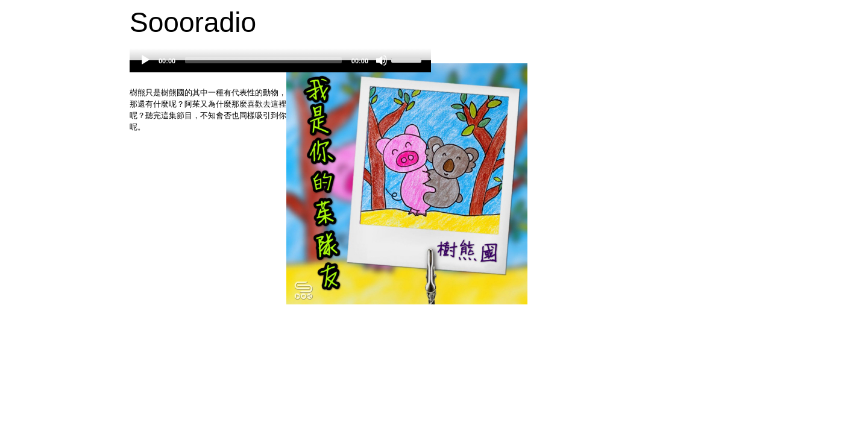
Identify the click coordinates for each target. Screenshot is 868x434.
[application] (280, 66)
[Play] (145, 60)
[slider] (263, 60)
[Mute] (382, 60)
